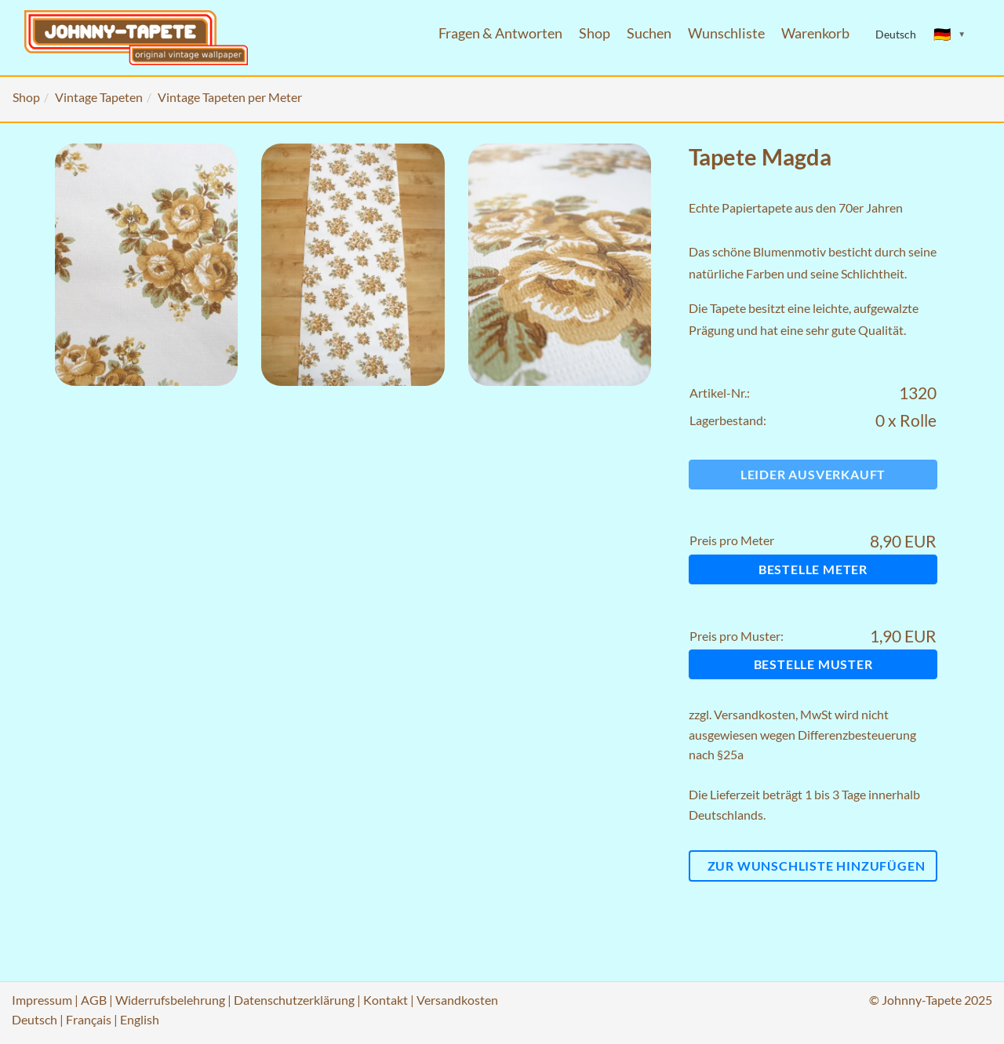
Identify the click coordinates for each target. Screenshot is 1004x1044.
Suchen (649, 33)
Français (88, 1019)
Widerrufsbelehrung (170, 999)
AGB (94, 999)
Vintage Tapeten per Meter (230, 96)
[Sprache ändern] (950, 34)
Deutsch (34, 1019)
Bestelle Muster (813, 664)
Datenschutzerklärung (294, 999)
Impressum (42, 999)
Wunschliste (726, 33)
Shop (594, 33)
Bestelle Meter (813, 569)
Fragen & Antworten (500, 33)
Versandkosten (754, 714)
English (139, 1019)
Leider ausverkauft (813, 474)
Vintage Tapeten (99, 96)
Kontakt (385, 999)
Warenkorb (815, 33)
